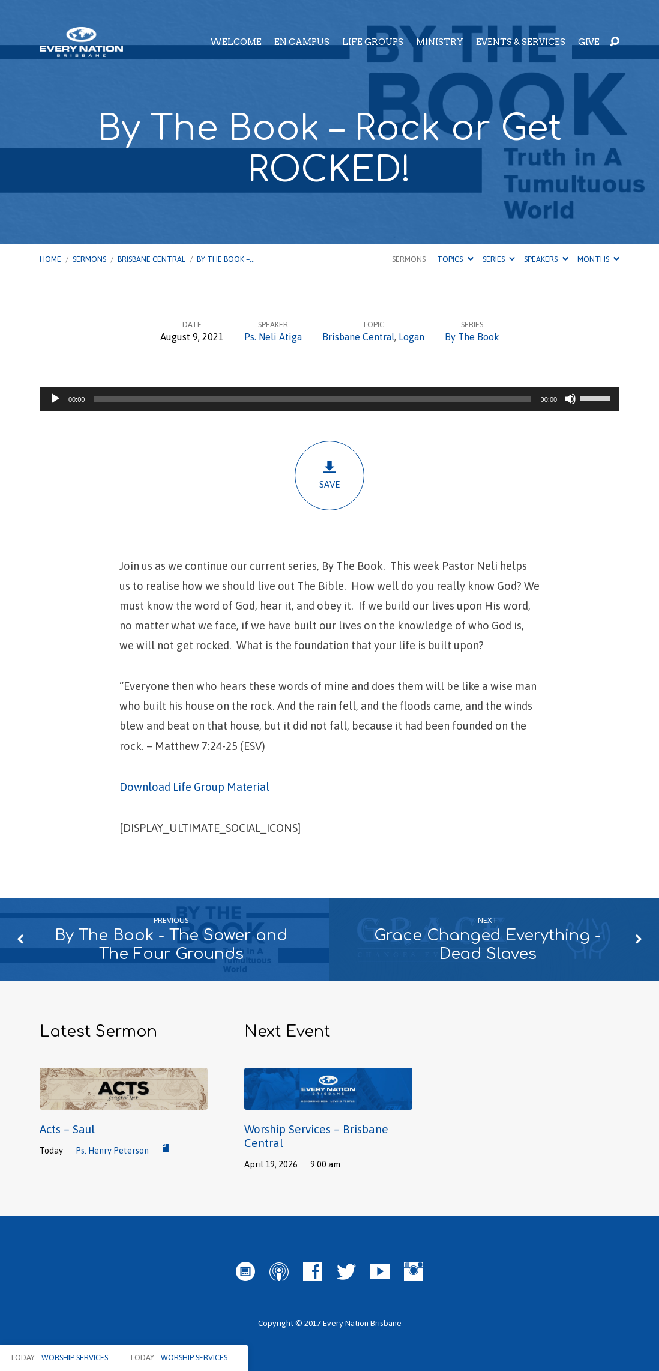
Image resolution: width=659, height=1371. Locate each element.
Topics (455, 259)
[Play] (55, 399)
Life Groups (372, 42)
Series (499, 259)
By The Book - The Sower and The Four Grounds (171, 945)
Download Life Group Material (194, 787)
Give (589, 42)
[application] (329, 399)
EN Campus (302, 42)
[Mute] (570, 399)
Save (329, 474)
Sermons (89, 259)
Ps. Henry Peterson (112, 1150)
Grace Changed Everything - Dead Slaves (487, 945)
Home (50, 259)
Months (598, 259)
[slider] (312, 399)
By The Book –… (226, 259)
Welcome (236, 42)
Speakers (546, 259)
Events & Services (520, 42)
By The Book (472, 336)
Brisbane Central (151, 259)
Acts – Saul (67, 1129)
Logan (411, 336)
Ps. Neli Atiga (273, 336)
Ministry (439, 42)
